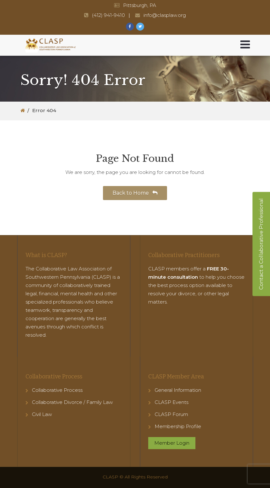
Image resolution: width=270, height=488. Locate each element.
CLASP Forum (171, 414)
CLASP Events (171, 402)
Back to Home (135, 193)
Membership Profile (178, 426)
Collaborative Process (57, 390)
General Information (178, 390)
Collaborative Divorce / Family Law (72, 402)
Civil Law (42, 414)
